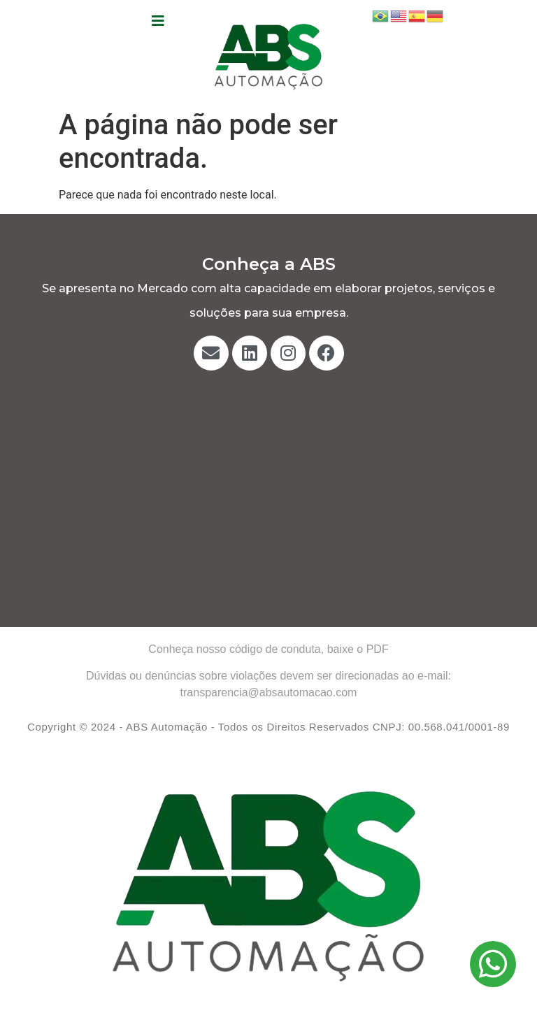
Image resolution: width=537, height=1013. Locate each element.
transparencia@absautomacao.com (268, 692)
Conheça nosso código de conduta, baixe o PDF (268, 649)
